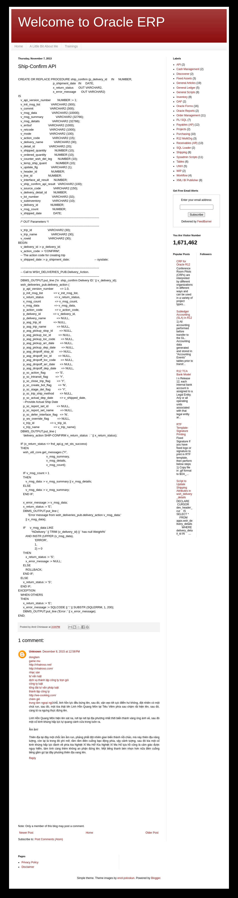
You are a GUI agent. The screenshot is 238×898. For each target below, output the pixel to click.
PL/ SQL (181, 120)
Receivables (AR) (187, 143)
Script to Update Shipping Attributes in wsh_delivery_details (184, 489)
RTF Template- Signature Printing (182, 429)
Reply (32, 758)
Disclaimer (27, 867)
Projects (181, 129)
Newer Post (26, 832)
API (178, 64)
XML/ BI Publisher (187, 180)
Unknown (35, 651)
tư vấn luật (35, 676)
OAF (179, 101)
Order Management (188, 115)
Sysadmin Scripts (187, 157)
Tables (180, 161)
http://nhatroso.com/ (41, 668)
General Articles (186, 83)
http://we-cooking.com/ (42, 695)
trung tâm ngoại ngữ (41, 702)
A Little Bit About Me (44, 46)
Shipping (181, 152)
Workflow (182, 175)
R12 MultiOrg (184, 138)
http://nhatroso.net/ (40, 664)
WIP (179, 171)
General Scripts (185, 92)
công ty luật (36, 683)
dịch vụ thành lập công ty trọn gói (49, 680)
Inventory (182, 97)
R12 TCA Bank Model (183, 373)
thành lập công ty (39, 691)
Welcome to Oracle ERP (91, 21)
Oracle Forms (184, 106)
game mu (34, 661)
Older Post (151, 832)
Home (18, 46)
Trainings (71, 46)
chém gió (34, 699)
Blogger (155, 878)
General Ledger (185, 87)
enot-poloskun (125, 878)
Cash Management (187, 69)
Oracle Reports (185, 110)
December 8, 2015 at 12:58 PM (61, 651)
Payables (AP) (185, 124)
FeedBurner (204, 221)
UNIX (179, 166)
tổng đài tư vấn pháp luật (44, 687)
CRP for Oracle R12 (183, 263)
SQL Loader (183, 147)
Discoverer (182, 73)
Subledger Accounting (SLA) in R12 (184, 315)
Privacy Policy (29, 862)
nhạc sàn (34, 672)
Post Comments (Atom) (49, 839)
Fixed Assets (184, 78)
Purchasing (183, 134)
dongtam (34, 657)
